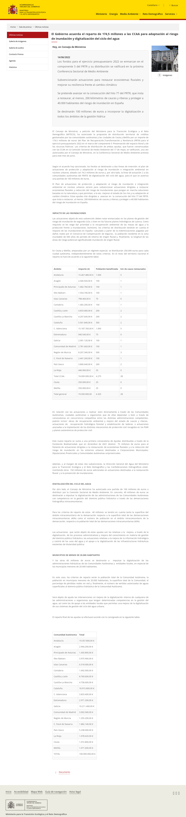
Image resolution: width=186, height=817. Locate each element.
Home (13, 27)
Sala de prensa (25, 27)
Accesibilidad (21, 791)
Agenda (12, 60)
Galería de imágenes (17, 41)
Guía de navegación (56, 791)
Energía (113, 14)
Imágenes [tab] (165, 75)
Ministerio (101, 14)
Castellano (152, 5)
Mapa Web (37, 791)
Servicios (170, 14)
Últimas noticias (42, 27)
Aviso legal (75, 791)
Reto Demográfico (153, 14)
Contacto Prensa (16, 54)
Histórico (13, 67)
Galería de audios (16, 48)
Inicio (8, 791)
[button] (140, 14)
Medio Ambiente (129, 14)
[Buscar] (172, 5)
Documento (64, 772)
